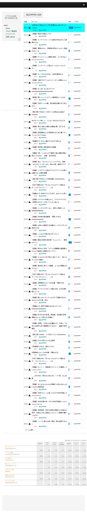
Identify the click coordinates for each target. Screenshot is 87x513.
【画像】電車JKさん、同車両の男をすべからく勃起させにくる (49, 49)
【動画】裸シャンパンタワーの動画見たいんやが (48, 97)
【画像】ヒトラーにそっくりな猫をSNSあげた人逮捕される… (49, 41)
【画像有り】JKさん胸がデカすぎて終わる (46, 141)
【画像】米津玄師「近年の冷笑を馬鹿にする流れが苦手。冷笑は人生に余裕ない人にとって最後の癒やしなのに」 (49, 412)
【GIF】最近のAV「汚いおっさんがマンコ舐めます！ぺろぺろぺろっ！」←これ (48, 186)
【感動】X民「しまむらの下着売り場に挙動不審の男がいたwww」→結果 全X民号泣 (49, 154)
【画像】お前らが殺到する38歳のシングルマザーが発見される (49, 226)
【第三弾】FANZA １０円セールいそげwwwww (49, 334)
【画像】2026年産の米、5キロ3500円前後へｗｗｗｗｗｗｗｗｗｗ (49, 403)
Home (7, 28)
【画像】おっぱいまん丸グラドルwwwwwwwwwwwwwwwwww (43, 90)
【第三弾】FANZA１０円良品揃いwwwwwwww (48, 179)
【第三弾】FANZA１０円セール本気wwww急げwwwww (48, 113)
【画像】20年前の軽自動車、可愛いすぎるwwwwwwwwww (46, 218)
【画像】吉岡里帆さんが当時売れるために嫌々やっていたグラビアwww (49, 134)
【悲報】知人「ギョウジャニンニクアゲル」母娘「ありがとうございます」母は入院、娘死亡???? (49, 163)
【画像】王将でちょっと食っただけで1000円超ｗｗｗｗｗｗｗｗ (49, 394)
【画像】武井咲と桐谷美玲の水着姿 (44, 147)
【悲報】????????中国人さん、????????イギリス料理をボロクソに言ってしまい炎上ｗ (49, 201)
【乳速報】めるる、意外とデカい (43, 346)
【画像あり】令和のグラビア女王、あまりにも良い (49, 193)
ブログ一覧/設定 (10, 31)
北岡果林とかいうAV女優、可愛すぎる (45, 352)
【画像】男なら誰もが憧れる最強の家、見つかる (48, 126)
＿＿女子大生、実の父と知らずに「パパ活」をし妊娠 (49, 377)
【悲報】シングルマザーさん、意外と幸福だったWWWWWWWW (48, 209)
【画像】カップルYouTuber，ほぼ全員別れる (47, 74)
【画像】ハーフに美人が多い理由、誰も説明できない (49, 422)
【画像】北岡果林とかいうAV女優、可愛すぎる (48, 283)
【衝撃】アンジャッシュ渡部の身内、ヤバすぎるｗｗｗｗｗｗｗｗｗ (49, 58)
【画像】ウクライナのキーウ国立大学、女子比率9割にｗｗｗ (49, 290)
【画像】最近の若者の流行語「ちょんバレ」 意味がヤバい (49, 241)
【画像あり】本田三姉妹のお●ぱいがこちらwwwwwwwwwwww (47, 307)
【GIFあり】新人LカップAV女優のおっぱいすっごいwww (49, 26)
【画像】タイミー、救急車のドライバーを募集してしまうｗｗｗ (49, 368)
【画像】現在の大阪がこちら (42, 34)
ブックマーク (9, 34)
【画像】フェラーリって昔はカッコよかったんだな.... (48, 67)
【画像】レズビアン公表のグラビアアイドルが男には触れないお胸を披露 (49, 171)
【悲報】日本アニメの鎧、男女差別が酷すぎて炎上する (49, 104)
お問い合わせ (9, 37)
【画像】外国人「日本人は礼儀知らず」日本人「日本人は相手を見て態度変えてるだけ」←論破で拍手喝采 (49, 325)
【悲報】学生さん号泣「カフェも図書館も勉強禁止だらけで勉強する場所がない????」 (49, 250)
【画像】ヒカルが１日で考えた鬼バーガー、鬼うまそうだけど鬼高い (49, 258)
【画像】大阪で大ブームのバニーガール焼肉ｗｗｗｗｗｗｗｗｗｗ (49, 81)
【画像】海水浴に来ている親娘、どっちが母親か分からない (49, 267)
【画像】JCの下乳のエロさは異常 (43, 340)
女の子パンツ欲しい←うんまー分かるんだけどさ (48, 120)
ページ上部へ (28, 430)
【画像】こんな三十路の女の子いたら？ (45, 234)
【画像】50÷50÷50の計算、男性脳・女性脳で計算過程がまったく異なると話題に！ (49, 316)
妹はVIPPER (77, 27)
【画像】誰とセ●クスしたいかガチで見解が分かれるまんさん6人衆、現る (49, 299)
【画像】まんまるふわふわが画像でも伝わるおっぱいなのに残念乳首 (49, 385)
